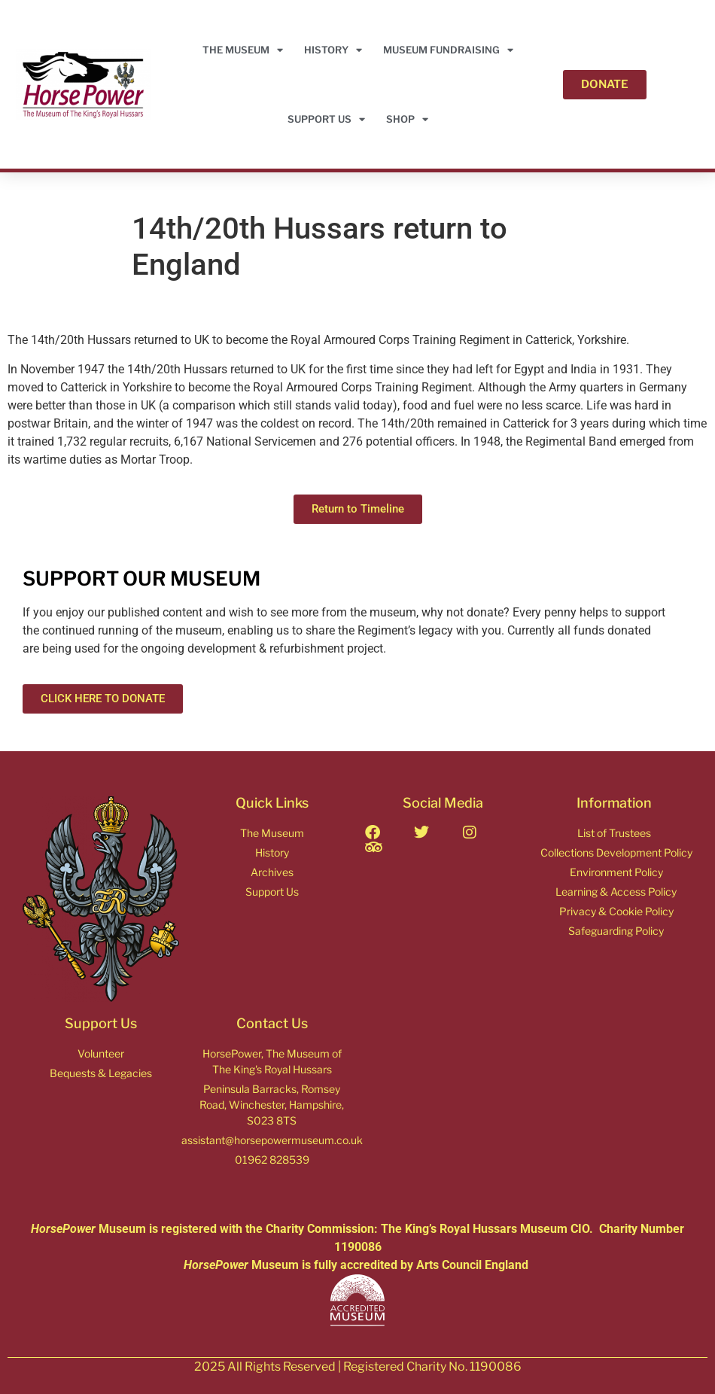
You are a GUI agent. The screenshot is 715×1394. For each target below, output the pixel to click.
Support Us (326, 119)
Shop (407, 119)
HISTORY (333, 50)
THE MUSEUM (242, 50)
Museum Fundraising (448, 50)
